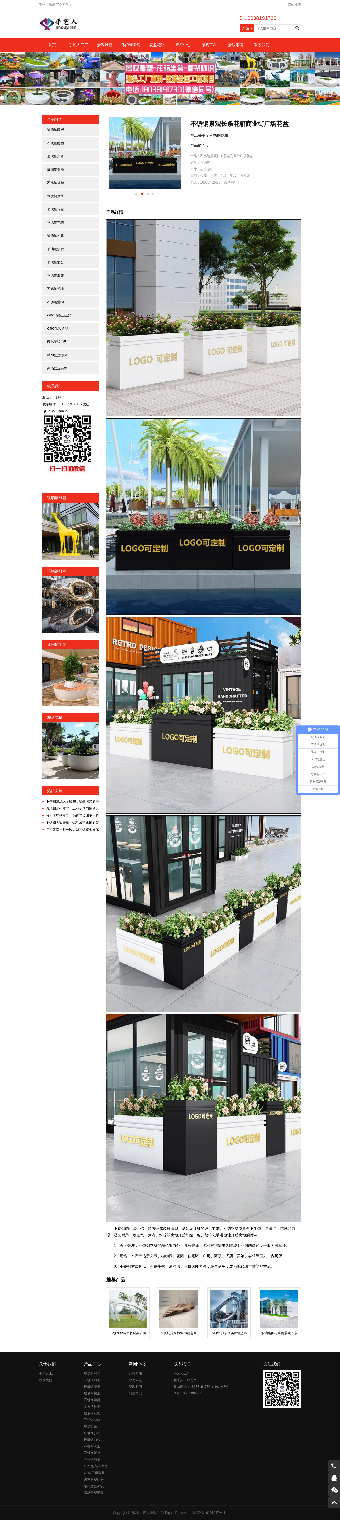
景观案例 (235, 45)
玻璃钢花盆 (55, 209)
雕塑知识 (135, 1393)
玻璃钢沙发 (55, 249)
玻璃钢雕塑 (55, 130)
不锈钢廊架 (55, 275)
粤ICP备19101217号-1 (208, 1513)
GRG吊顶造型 (57, 328)
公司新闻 (135, 1373)
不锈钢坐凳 (55, 183)
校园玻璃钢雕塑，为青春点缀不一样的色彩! (70, 816)
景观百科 (209, 45)
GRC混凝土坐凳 (59, 315)
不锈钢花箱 (55, 222)
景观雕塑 (104, 45)
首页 (52, 45)
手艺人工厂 (78, 45)
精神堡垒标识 (57, 355)
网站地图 (294, 5)
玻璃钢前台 (55, 262)
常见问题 (135, 1380)
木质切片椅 (55, 196)
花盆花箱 (157, 45)
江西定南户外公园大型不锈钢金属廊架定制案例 (70, 830)
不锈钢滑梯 (55, 302)
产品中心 (183, 45)
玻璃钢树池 (55, 169)
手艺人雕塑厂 (149, 1513)
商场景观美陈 (57, 368)
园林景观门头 (57, 342)
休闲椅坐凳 (130, 45)
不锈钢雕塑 (55, 143)
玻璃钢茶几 (55, 236)
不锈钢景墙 (55, 289)
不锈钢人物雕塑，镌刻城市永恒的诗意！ (70, 823)
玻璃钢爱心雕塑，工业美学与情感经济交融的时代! (70, 808)
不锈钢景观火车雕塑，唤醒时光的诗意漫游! (70, 801)
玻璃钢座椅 (55, 156)
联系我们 (261, 45)
